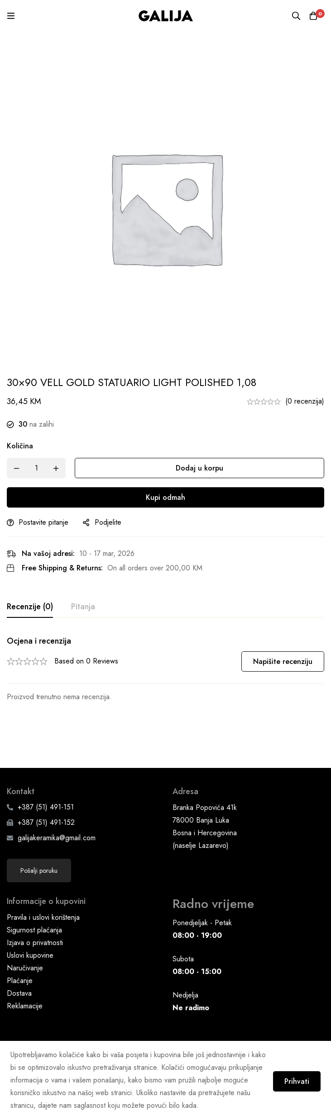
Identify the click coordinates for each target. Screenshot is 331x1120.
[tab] (30, 607)
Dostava (19, 955)
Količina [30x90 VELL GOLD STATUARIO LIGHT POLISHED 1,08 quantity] (20, 446)
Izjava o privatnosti (35, 904)
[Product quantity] (36, 468)
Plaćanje (20, 942)
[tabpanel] (165, 669)
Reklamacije (25, 968)
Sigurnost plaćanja (34, 892)
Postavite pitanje (43, 522)
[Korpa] (313, 15)
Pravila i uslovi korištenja (43, 879)
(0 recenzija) (304, 401)
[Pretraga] (295, 15)
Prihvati (293, 1079)
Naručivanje (25, 930)
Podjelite (108, 522)
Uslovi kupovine (30, 917)
